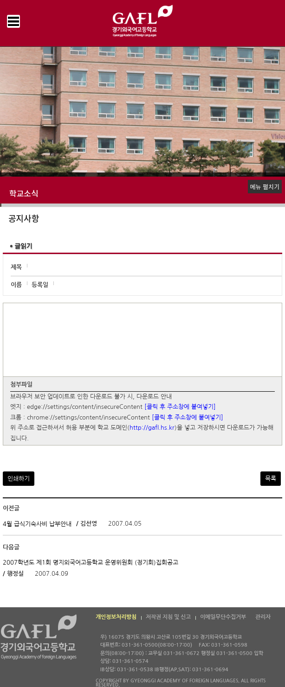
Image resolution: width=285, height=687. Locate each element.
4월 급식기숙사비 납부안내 (37, 524)
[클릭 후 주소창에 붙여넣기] (180, 407)
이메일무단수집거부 (223, 617)
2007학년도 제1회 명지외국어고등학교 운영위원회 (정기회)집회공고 (90, 563)
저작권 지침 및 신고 (168, 617)
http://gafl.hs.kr (152, 428)
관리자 (263, 617)
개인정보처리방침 (116, 617)
